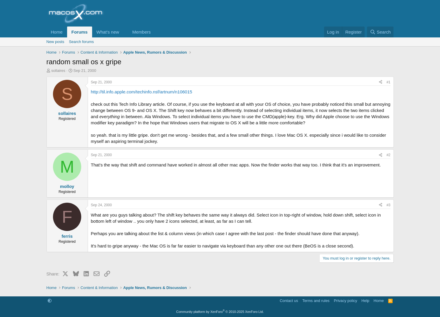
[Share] (380, 82)
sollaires (58, 70)
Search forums (81, 41)
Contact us (289, 300)
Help (365, 300)
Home (57, 31)
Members (141, 31)
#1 (388, 82)
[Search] (380, 32)
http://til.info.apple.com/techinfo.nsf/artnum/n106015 (141, 91)
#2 (388, 155)
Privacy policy (345, 300)
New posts (55, 41)
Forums (80, 31)
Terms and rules (315, 300)
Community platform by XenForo (220, 311)
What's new (108, 31)
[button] (123, 32)
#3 (388, 205)
